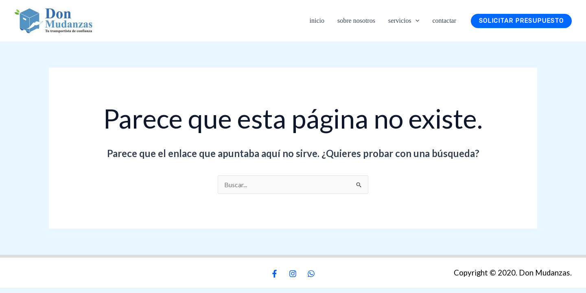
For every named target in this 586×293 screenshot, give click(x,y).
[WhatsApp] (311, 274)
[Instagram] (293, 274)
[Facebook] (274, 274)
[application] (415, 20)
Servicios (403, 21)
